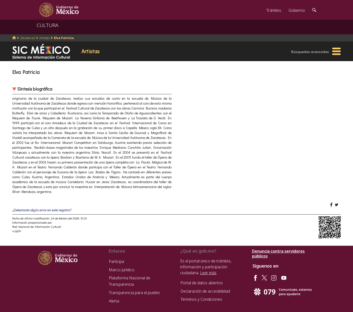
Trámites (273, 10)
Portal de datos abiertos (201, 282)
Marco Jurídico (121, 269)
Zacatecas (27, 38)
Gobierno (297, 10)
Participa (116, 261)
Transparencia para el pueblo (134, 292)
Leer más (208, 272)
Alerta (114, 301)
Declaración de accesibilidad (205, 291)
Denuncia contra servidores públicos (278, 253)
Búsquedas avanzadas (310, 51)
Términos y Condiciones (201, 299)
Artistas (44, 38)
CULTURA (47, 25)
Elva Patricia (64, 38)
